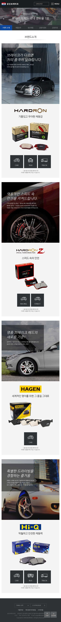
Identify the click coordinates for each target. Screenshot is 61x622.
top (47, 614)
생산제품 (30, 28)
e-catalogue (37, 605)
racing (23, 304)
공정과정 (55, 28)
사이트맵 (40, 610)
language (39, 3)
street (37, 304)
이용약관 (20, 610)
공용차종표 (42, 28)
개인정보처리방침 (30, 610)
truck (44, 165)
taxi (30, 165)
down (53, 614)
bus (30, 581)
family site (19, 605)
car (16, 165)
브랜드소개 (6, 28)
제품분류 (18, 28)
